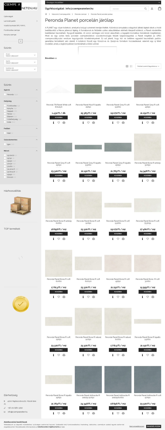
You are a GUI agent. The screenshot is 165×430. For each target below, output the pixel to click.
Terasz (11, 114)
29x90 (11, 161)
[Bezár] (159, 3)
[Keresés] (129, 8)
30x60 (11, 166)
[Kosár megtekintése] (158, 8)
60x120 (11, 177)
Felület (7, 128)
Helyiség (7, 101)
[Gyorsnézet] (53, 123)
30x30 (11, 164)
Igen (10, 144)
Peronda (12, 94)
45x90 (11, 174)
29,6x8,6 (12, 155)
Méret (6, 151)
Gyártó (7, 90)
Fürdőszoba (13, 106)
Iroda (11, 122)
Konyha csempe (10, 35)
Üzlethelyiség (14, 119)
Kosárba (59, 117)
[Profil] (152, 8)
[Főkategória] (46, 14)
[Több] (21, 41)
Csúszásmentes (10, 140)
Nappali (12, 111)
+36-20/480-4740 (15, 408)
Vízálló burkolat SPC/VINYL (14, 26)
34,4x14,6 (12, 169)
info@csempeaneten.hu (17, 412)
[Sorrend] (148, 66)
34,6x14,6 (12, 172)
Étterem (12, 117)
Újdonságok (8, 16)
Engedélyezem (153, 426)
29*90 (10, 158)
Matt (10, 133)
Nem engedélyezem (136, 426)
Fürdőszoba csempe (12, 30)
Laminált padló (9, 21)
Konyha (12, 108)
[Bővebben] (103, 58)
